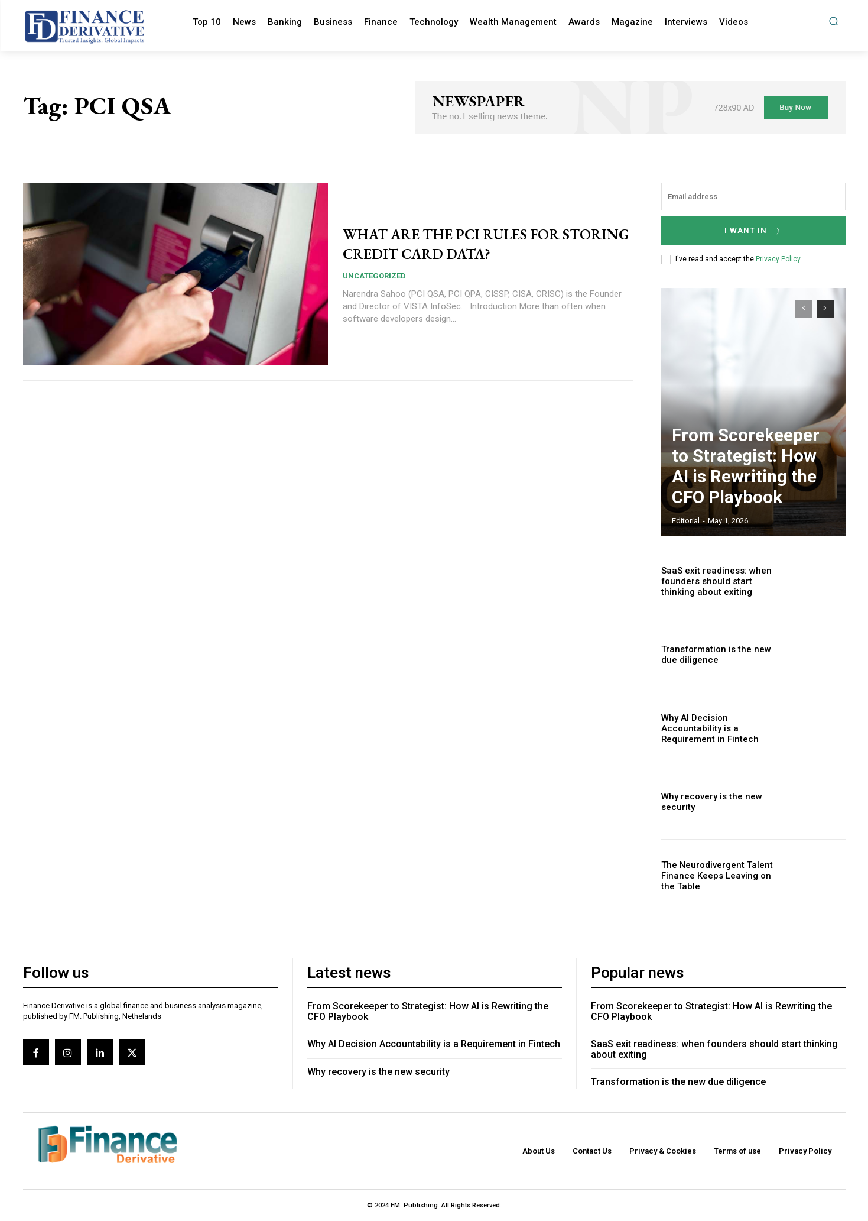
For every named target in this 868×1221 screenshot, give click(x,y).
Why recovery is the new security (707, 802)
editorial (686, 520)
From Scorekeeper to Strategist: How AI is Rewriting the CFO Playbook (747, 486)
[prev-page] (803, 309)
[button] (833, 21)
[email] (753, 196)
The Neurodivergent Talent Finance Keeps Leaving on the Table (718, 876)
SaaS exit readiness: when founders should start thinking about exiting (719, 581)
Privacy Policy (778, 259)
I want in (753, 231)
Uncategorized (374, 275)
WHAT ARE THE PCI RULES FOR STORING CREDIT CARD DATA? (477, 243)
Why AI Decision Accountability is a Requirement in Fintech (720, 729)
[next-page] (825, 309)
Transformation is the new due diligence (678, 1081)
